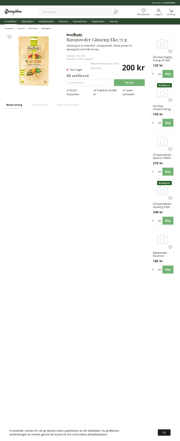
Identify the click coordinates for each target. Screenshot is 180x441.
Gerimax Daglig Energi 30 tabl (162, 58)
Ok (164, 432)
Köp (168, 74)
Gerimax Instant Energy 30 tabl (162, 109)
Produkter (11, 21)
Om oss (113, 21)
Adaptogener (47, 28)
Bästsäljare (28, 21)
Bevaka (129, 82)
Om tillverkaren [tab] (68, 105)
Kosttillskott (33, 28)
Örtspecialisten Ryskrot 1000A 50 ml (162, 158)
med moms (169, 2)
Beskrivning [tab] (14, 105)
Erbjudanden (46, 21)
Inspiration (98, 21)
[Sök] (115, 12)
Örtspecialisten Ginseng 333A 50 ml (162, 207)
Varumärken (80, 21)
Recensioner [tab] (40, 105)
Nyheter (63, 21)
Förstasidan (9, 28)
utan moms (157, 2)
